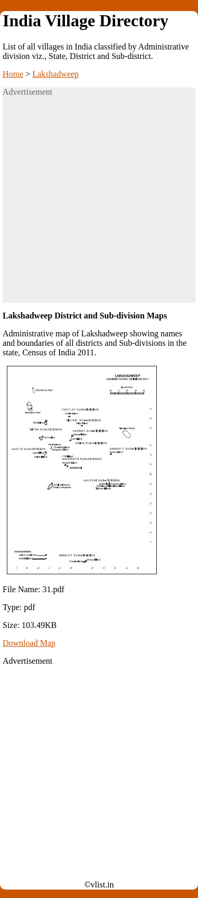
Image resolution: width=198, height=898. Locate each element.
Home (13, 73)
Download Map (29, 642)
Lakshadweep (55, 73)
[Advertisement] (99, 204)
